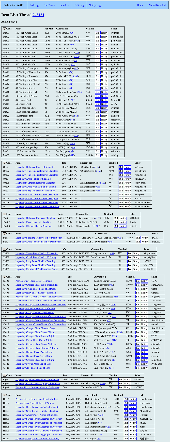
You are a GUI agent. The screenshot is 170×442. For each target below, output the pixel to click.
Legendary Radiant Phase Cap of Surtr (33, 356)
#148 (76, 56)
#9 (73, 147)
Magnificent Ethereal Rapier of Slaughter (35, 182)
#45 (97, 226)
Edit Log (79, 5)
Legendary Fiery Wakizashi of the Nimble (35, 190)
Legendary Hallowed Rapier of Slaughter (35, 167)
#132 (111, 352)
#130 (119, 332)
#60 (72, 32)
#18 (76, 115)
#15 (113, 360)
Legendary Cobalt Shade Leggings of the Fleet (37, 383)
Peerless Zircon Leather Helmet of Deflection (37, 387)
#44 (100, 434)
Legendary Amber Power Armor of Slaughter (36, 415)
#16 (76, 135)
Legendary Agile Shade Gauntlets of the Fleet (37, 379)
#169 (102, 383)
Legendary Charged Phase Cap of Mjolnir (35, 332)
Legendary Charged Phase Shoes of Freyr (35, 328)
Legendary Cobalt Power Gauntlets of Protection (38, 430)
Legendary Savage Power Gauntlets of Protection (38, 422)
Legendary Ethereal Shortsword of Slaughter (36, 194)
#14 (77, 40)
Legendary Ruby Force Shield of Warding (35, 261)
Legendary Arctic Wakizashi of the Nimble (35, 186)
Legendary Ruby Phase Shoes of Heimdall (35, 292)
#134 (100, 415)
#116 (113, 304)
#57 (73, 100)
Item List (64, 5)
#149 (72, 143)
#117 (119, 237)
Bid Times (49, 5)
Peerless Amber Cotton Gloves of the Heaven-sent (39, 296)
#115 (114, 336)
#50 (72, 44)
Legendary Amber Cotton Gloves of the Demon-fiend (40, 324)
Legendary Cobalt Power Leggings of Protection (38, 434)
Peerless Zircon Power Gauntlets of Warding (36, 399)
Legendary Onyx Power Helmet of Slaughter (36, 411)
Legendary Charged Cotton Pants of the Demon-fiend (40, 316)
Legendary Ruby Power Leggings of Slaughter (37, 407)
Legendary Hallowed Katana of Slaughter (35, 218)
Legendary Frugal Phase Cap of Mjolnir (34, 340)
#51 (73, 64)
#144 (111, 367)
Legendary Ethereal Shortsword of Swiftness (36, 202)
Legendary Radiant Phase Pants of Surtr (34, 352)
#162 (107, 407)
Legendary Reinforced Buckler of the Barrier (36, 269)
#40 (113, 308)
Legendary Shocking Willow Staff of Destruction (38, 237)
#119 (96, 167)
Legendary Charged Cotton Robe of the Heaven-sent (40, 300)
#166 (102, 182)
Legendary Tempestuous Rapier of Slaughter (36, 171)
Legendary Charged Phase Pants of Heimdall (36, 284)
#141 (108, 348)
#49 (111, 284)
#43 (72, 155)
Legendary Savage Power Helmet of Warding (37, 438)
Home (140, 5)
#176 (110, 241)
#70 (71, 80)
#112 (114, 340)
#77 (114, 316)
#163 (97, 186)
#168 (97, 218)
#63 (110, 312)
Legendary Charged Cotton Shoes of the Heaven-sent (40, 304)
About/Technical (157, 5)
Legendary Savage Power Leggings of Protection (38, 418)
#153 (98, 171)
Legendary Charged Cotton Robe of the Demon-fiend (40, 320)
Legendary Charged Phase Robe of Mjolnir (35, 336)
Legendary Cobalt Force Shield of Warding (35, 257)
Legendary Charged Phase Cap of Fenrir (34, 312)
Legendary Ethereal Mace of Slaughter (33, 226)
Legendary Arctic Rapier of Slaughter (33, 178)
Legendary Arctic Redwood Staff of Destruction (38, 241)
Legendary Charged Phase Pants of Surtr (34, 360)
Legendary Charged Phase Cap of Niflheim (36, 344)
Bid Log (34, 5)
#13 (77, 52)
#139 (109, 344)
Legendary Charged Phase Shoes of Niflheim (36, 348)
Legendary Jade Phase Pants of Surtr (32, 367)
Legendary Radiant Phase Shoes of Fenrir (35, 308)
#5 (75, 60)
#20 (76, 68)
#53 (112, 253)
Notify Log (95, 5)
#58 (72, 119)
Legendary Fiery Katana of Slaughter (33, 222)
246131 (38, 15)
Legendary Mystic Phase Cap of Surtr (33, 363)
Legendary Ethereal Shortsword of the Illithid (37, 206)
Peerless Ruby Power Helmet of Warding (34, 403)
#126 (79, 92)
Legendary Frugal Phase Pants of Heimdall (35, 288)
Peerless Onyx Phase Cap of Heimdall (33, 281)
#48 (100, 422)
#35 (71, 151)
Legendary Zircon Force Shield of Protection (36, 253)
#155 (116, 296)
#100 (75, 76)
